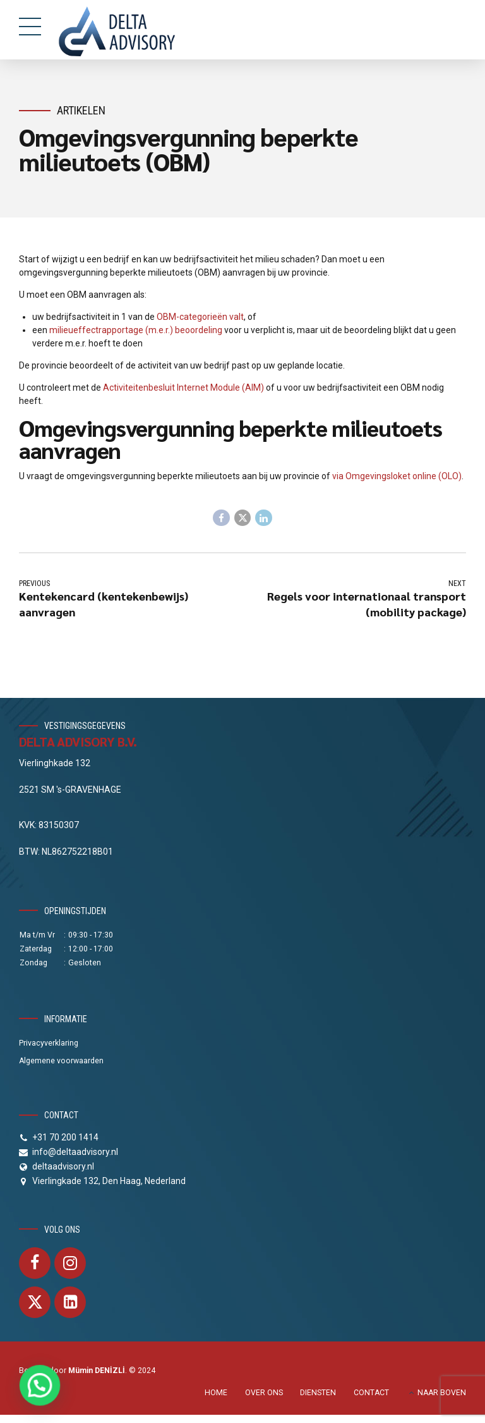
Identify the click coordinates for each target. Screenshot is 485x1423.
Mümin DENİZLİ (96, 1371)
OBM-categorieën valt (200, 317)
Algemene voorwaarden (61, 1061)
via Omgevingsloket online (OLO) (397, 476)
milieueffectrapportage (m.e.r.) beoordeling (135, 330)
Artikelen (81, 110)
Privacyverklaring (48, 1043)
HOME (216, 1393)
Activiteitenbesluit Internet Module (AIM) (183, 387)
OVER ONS (264, 1393)
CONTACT (371, 1393)
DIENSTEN (318, 1393)
